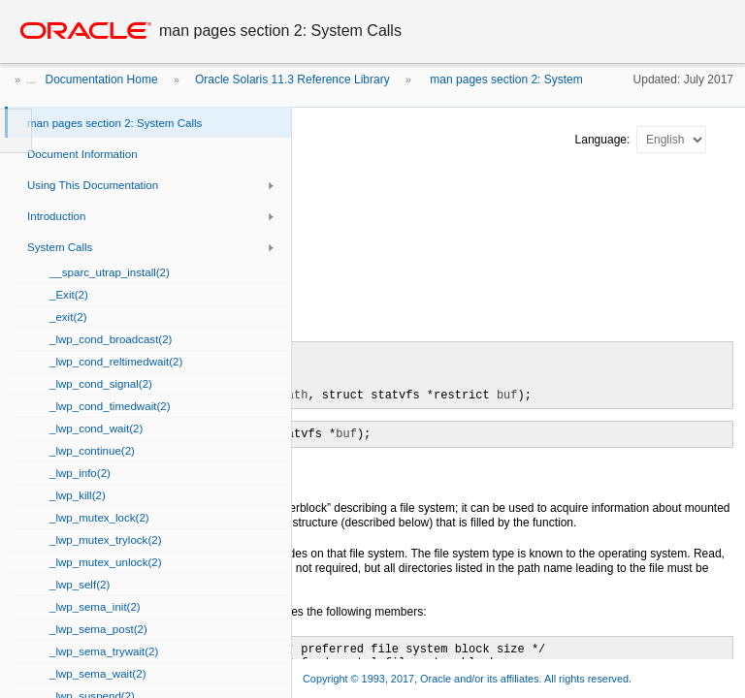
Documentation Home (102, 79)
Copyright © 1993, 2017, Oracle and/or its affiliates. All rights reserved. (467, 678)
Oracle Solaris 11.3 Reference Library (292, 79)
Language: (604, 139)
